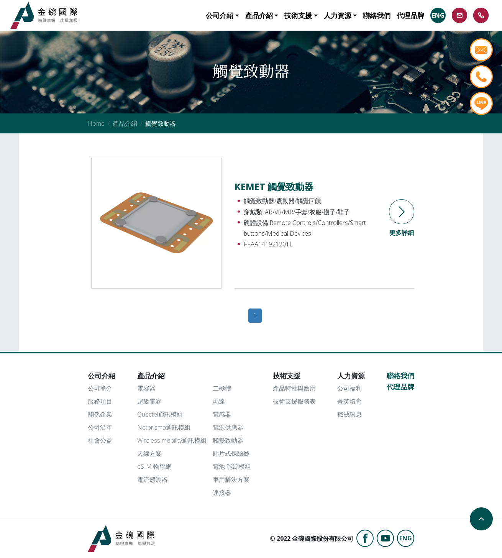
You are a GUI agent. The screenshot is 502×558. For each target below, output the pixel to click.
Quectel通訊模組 (160, 414)
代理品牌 (400, 386)
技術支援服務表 (294, 401)
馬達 (219, 401)
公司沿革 (100, 427)
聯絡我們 (400, 375)
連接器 (222, 492)
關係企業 (100, 414)
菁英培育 (349, 401)
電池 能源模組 (232, 466)
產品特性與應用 (294, 388)
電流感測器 (152, 479)
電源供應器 (228, 427)
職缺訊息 (349, 414)
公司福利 (349, 388)
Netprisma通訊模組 (163, 427)
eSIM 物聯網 (154, 466)
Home (96, 123)
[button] (222, 15)
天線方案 (149, 453)
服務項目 (100, 401)
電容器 (146, 388)
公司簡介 (100, 388)
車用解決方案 (231, 479)
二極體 (222, 388)
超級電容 (149, 401)
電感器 (222, 414)
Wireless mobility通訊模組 (172, 440)
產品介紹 (125, 123)
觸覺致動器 (228, 440)
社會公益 (100, 440)
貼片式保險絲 (231, 453)
